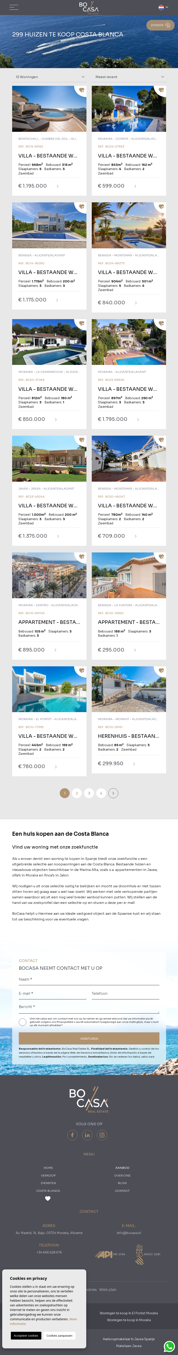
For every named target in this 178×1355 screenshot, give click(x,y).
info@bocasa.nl (129, 1233)
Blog (122, 1183)
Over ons (122, 1175)
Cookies (89, 1289)
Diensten (48, 1183)
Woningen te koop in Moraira (129, 1320)
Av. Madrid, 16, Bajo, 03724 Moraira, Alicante (49, 1233)
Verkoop (48, 1175)
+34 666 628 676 (49, 1252)
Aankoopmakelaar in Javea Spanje (129, 1339)
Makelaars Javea (129, 1346)
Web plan (107, 1289)
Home (48, 1168)
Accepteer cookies (26, 1336)
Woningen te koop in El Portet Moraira (129, 1313)
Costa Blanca (48, 1191)
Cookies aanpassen (60, 1336)
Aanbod (122, 1168)
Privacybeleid (65, 1021)
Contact (122, 1191)
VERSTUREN (89, 1039)
